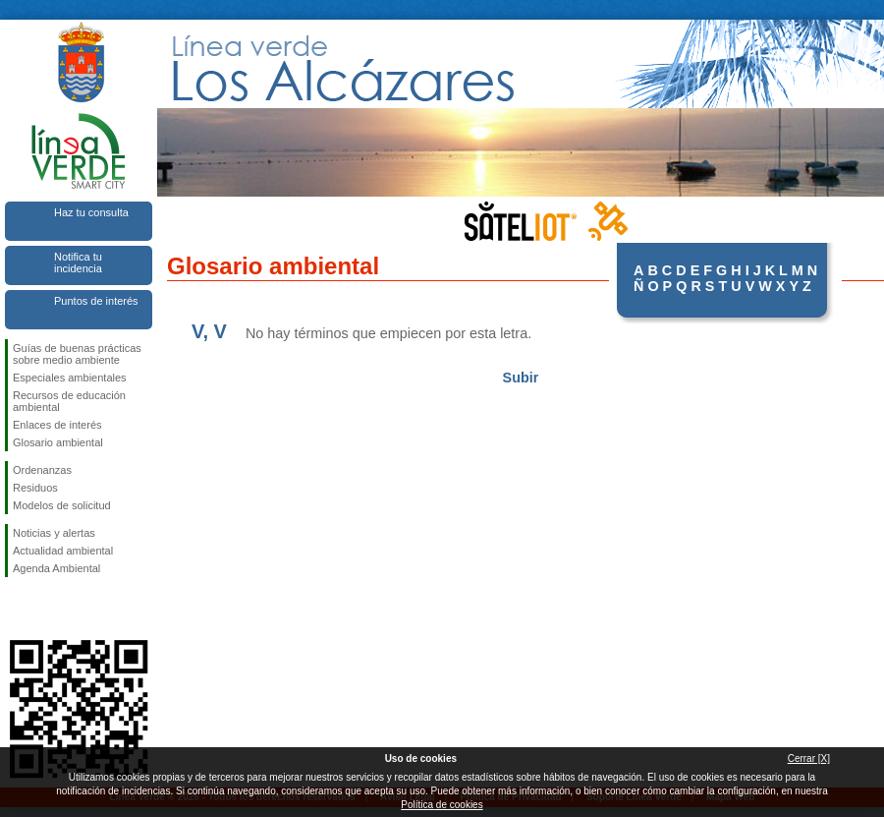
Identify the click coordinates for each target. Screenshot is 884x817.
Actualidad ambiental (63, 550)
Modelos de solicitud (62, 505)
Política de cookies (441, 804)
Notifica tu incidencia (78, 262)
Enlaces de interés (57, 425)
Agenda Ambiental (56, 568)
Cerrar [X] (809, 758)
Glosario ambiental (58, 442)
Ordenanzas (42, 470)
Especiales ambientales (70, 377)
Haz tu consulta (91, 212)
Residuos (35, 488)
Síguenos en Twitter (49, 608)
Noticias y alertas (54, 533)
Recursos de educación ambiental (69, 401)
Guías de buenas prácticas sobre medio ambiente (77, 354)
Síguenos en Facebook (16, 608)
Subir (521, 377)
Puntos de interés (96, 301)
